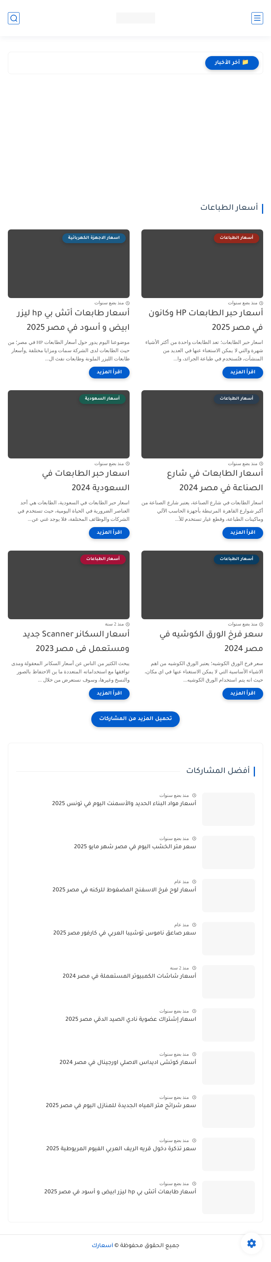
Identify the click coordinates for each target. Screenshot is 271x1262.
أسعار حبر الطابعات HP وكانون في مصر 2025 (205, 321)
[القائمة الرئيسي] (257, 18)
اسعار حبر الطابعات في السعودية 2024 (86, 481)
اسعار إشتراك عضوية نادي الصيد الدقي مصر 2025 (130, 1020)
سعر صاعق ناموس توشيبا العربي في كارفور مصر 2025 (124, 934)
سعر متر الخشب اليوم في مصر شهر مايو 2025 (135, 847)
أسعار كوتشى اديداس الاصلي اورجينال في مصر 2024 (128, 1063)
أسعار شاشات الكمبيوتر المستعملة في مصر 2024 (129, 977)
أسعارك (102, 1246)
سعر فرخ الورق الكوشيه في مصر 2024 (211, 642)
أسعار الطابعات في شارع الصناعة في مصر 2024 (215, 481)
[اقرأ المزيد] (242, 372)
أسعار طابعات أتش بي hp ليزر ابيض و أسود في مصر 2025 (73, 321)
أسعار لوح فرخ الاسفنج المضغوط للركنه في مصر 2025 (124, 890)
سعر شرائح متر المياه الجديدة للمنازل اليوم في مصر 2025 (121, 1106)
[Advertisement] (135, 145)
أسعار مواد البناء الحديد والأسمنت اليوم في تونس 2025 (124, 804)
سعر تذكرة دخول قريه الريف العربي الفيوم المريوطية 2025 (121, 1149)
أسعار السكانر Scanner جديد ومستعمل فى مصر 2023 (76, 642)
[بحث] (14, 18)
